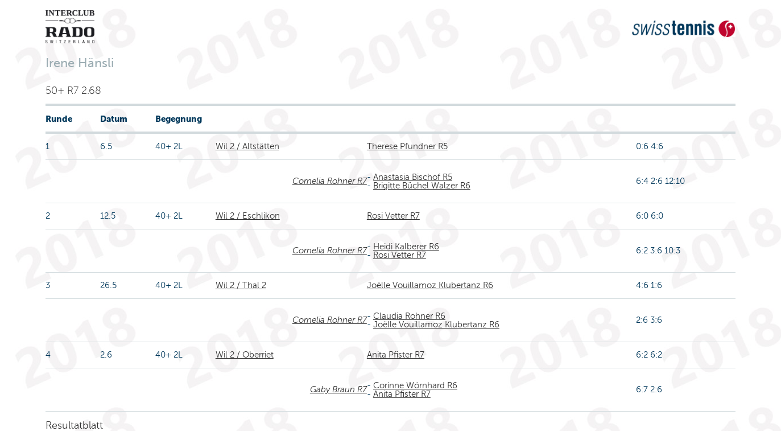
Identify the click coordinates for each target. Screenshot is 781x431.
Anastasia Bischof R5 (412, 177)
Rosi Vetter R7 (393, 215)
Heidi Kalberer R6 (406, 246)
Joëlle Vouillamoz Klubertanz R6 (430, 285)
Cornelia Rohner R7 (329, 181)
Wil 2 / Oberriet (245, 354)
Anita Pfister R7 (395, 354)
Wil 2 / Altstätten (247, 146)
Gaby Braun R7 (338, 389)
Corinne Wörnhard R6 (415, 385)
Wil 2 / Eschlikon (248, 215)
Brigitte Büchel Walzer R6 (421, 185)
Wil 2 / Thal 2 (241, 285)
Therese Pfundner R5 (407, 146)
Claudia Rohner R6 (409, 316)
